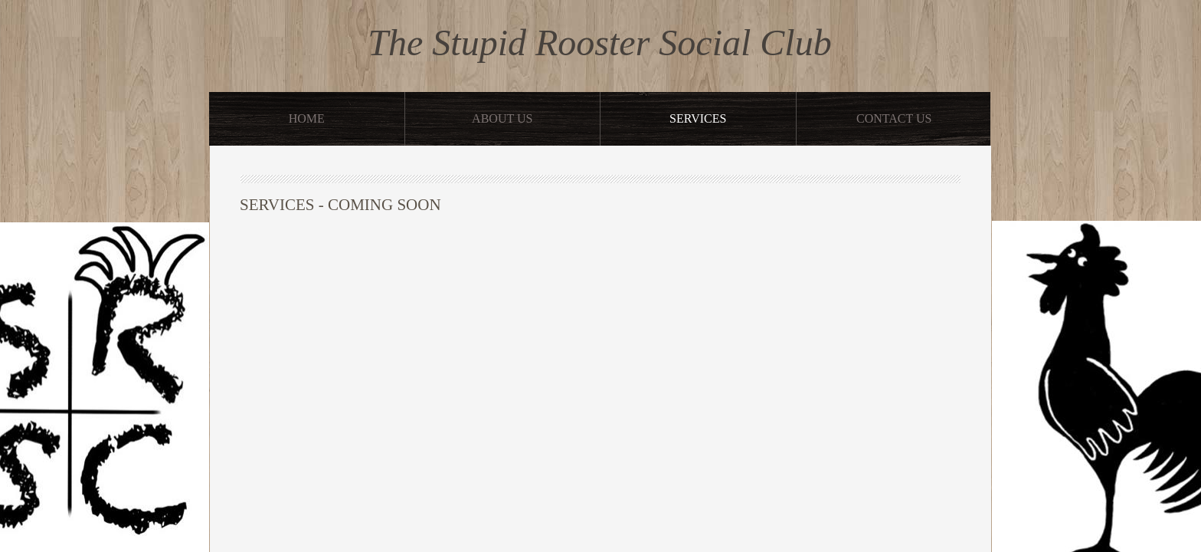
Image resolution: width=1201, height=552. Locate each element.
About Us (502, 118)
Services (697, 118)
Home (307, 118)
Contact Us (893, 118)
